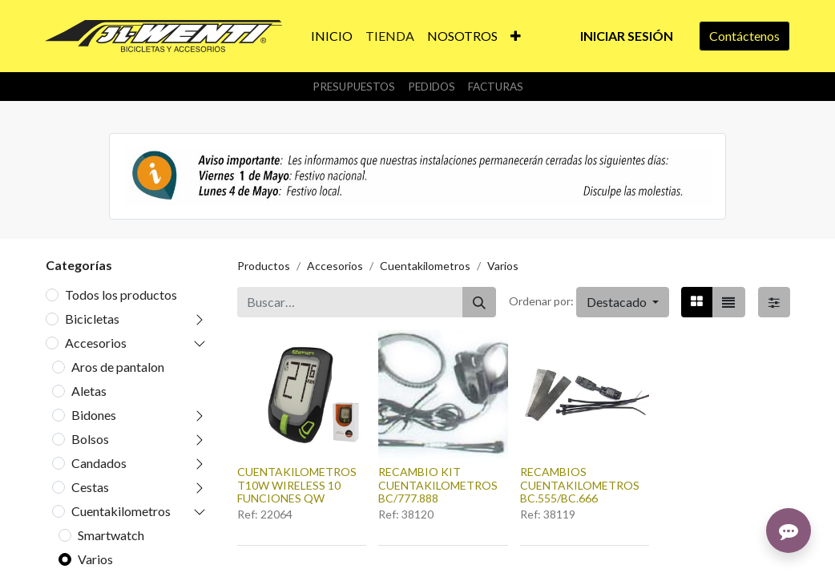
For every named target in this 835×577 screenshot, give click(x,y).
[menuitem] (332, 36)
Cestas (90, 486)
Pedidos (431, 86)
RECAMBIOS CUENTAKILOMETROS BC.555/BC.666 (579, 485)
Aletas (89, 390)
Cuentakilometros (121, 510)
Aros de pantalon (117, 366)
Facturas (495, 86)
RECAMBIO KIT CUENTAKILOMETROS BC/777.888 (438, 485)
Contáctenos (744, 35)
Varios (95, 559)
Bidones (93, 414)
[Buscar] (479, 302)
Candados (99, 462)
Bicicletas (92, 318)
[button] (515, 36)
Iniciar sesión (626, 35)
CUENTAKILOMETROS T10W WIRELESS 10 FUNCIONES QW (297, 485)
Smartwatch (111, 535)
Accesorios (96, 342)
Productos (263, 265)
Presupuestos (354, 86)
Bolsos (90, 438)
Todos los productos (121, 294)
